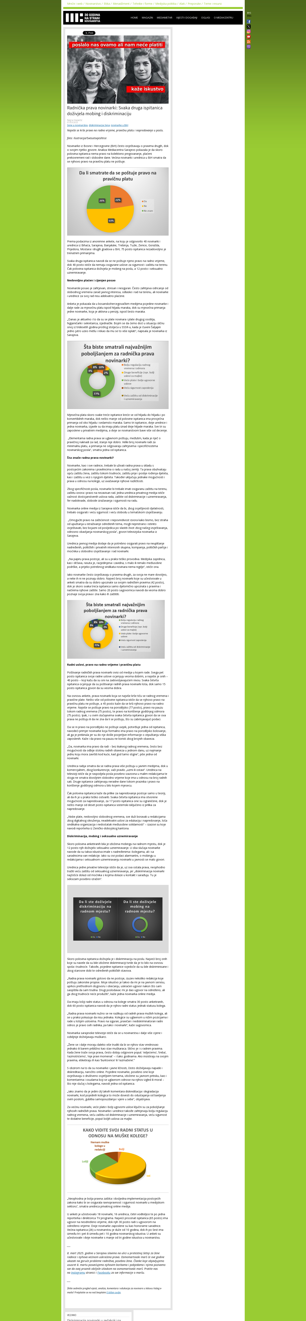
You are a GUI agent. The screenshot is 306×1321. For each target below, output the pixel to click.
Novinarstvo (93, 3)
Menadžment (121, 3)
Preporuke (194, 3)
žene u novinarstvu (77, 125)
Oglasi (205, 17)
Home (134, 17)
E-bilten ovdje (114, 1292)
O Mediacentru (223, 17)
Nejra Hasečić (74, 120)
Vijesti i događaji (186, 17)
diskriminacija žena (99, 125)
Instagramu (78, 1272)
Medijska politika (165, 3)
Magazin (147, 17)
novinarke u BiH (119, 125)
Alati (182, 3)
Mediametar (164, 17)
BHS (249, 12)
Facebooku (103, 1272)
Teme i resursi (213, 3)
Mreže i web (75, 3)
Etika (107, 3)
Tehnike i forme (142, 3)
